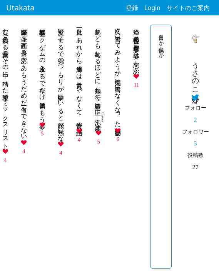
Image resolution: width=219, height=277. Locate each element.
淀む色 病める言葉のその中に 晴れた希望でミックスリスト (5, 85)
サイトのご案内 (188, 7)
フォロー (195, 108)
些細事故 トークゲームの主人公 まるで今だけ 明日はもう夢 (42, 72)
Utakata (20, 7)
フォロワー (195, 131)
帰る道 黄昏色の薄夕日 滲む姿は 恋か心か (136, 48)
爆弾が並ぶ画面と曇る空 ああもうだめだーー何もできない (24, 81)
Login (152, 7)
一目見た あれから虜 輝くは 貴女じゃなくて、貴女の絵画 (79, 75)
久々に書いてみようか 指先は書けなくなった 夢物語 (118, 75)
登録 (132, 7)
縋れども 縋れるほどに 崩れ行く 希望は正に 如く (98, 76)
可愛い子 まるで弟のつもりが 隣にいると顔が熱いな (61, 81)
